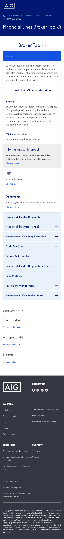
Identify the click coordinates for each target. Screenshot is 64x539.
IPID (8, 173)
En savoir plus (9, 327)
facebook (33, 390)
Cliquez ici (11, 163)
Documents (13, 197)
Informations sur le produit (23, 149)
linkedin (42, 390)
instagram (37, 390)
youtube (46, 390)
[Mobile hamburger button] (57, 6)
